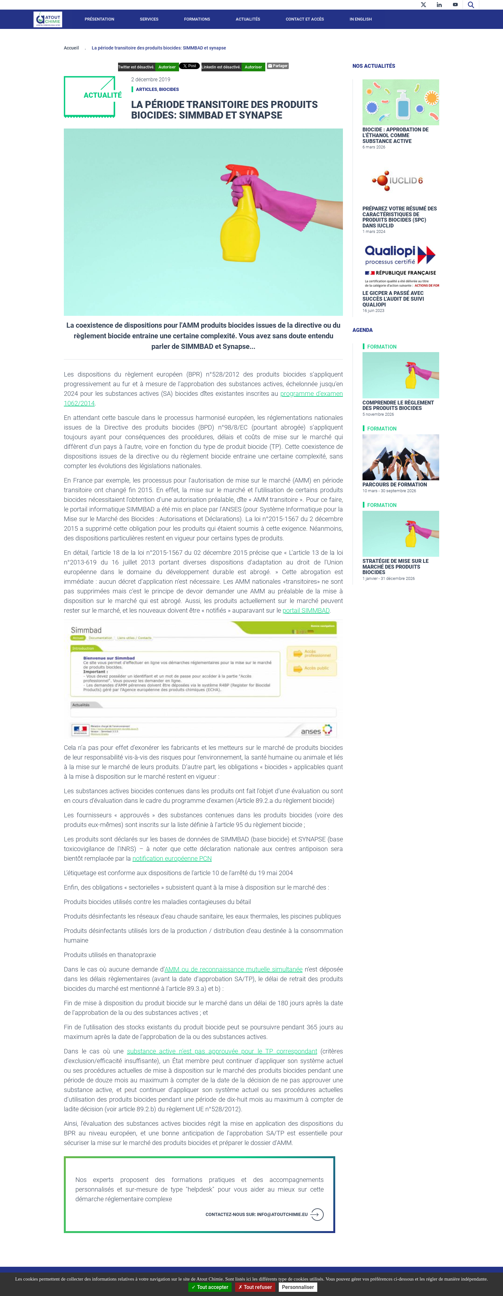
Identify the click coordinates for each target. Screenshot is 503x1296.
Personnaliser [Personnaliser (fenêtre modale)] (298, 1287)
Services (149, 19)
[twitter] (423, 5)
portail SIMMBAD (306, 610)
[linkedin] (439, 5)
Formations (197, 19)
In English (361, 19)
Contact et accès (305, 19)
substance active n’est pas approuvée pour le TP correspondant (222, 1051)
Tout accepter (210, 1287)
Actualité (103, 95)
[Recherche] (471, 4)
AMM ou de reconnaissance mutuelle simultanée (234, 969)
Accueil (71, 47)
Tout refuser (255, 1287)
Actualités (248, 19)
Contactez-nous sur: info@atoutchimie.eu (257, 1214)
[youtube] (455, 5)
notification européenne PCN (172, 858)
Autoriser (177, 67)
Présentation (99, 19)
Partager (267, 66)
